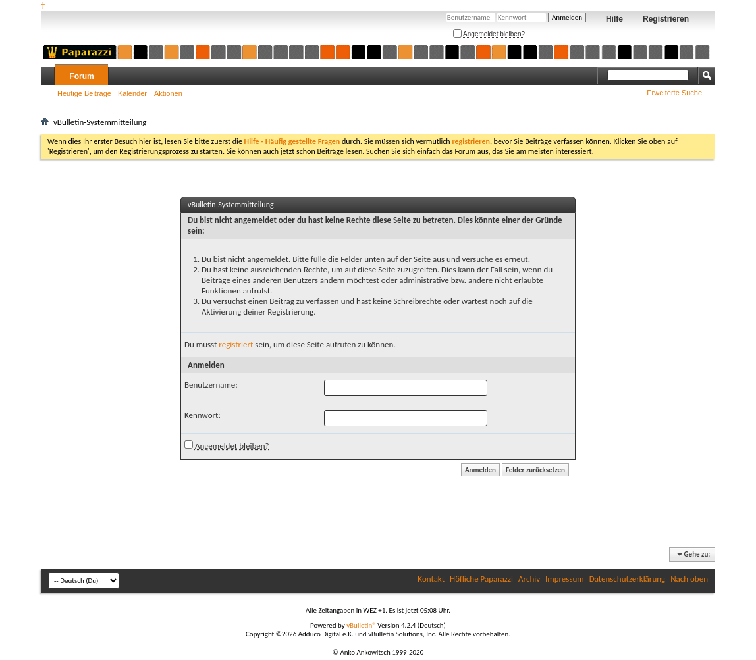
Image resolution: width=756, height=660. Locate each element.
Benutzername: (211, 385)
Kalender (132, 93)
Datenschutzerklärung (627, 579)
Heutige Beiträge (84, 93)
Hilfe (614, 19)
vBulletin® (361, 625)
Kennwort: (202, 415)
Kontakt (431, 579)
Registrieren (666, 19)
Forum (81, 76)
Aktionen (168, 93)
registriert (236, 344)
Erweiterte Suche (674, 93)
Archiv (529, 579)
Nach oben (689, 579)
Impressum (564, 579)
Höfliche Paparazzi (481, 579)
